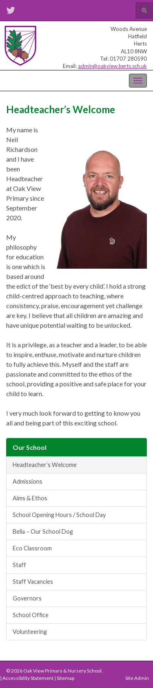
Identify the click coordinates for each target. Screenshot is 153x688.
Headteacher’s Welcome (45, 464)
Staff (19, 564)
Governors (27, 598)
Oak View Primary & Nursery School (47, 80)
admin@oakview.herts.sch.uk (112, 66)
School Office (31, 614)
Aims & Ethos (30, 498)
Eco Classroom (32, 548)
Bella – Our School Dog (43, 531)
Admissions (27, 481)
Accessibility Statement (27, 678)
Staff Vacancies (33, 581)
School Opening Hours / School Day (59, 514)
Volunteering (30, 631)
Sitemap (65, 678)
